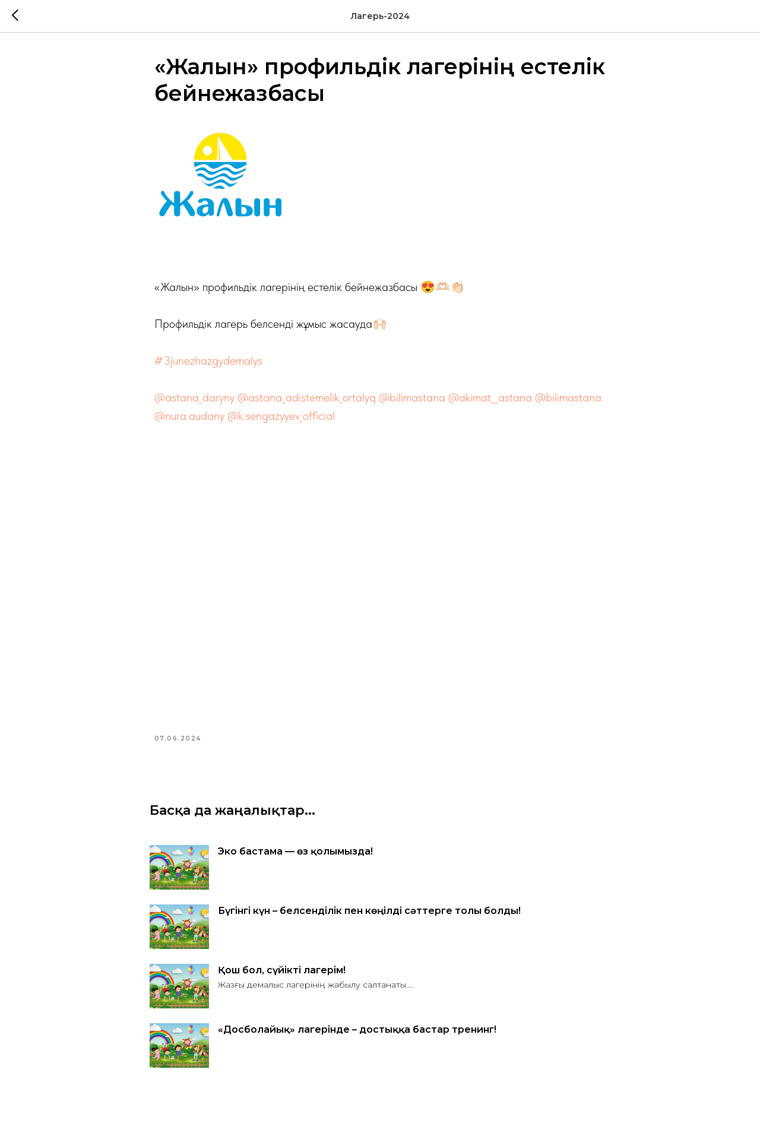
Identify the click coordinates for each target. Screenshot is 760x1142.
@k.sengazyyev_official (281, 419)
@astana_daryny (194, 400)
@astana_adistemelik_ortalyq (307, 400)
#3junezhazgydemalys (208, 363)
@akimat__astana (490, 400)
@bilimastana (412, 400)
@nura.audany (189, 419)
